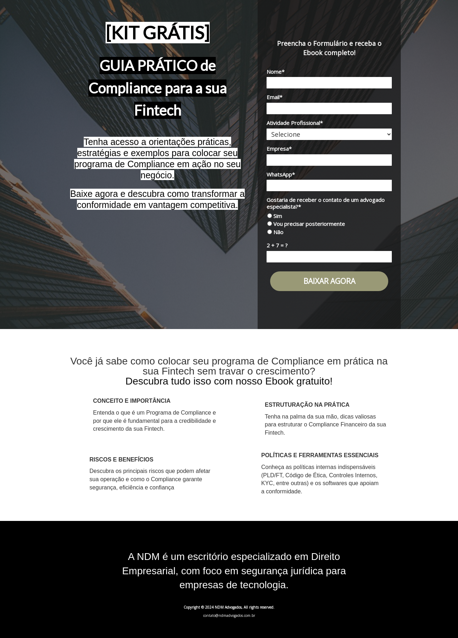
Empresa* (279, 148)
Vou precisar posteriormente (306, 224)
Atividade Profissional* (295, 123)
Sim (274, 216)
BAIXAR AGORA (329, 281)
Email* (274, 97)
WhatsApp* (281, 174)
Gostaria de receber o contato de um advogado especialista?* (326, 203)
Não (275, 232)
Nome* (275, 71)
